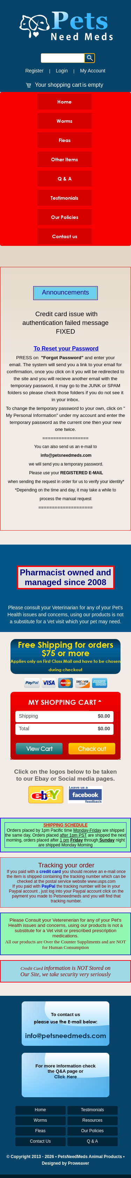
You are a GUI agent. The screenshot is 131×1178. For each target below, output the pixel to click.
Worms (64, 121)
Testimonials (64, 198)
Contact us (64, 236)
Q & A (65, 179)
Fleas (65, 140)
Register (34, 70)
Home (64, 102)
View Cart (39, 748)
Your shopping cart (58, 85)
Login (62, 70)
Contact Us (40, 1141)
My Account (92, 70)
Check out (92, 748)
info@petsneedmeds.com (65, 1035)
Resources (92, 1120)
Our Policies (64, 217)
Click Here (65, 1076)
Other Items (64, 159)
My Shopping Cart (62, 702)
